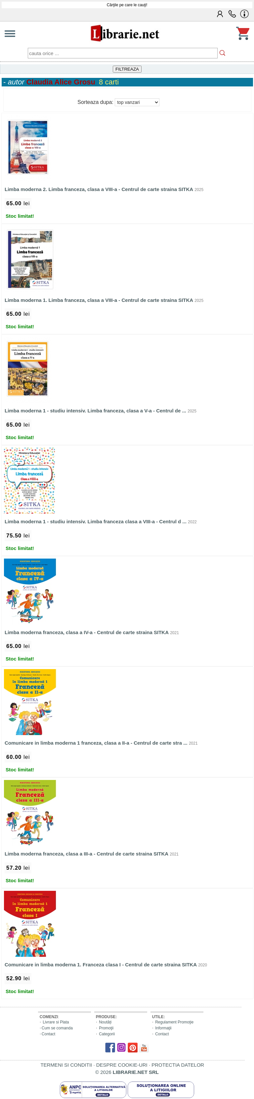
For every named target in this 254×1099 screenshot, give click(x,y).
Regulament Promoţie (174, 1022)
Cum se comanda (57, 1028)
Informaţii (163, 1028)
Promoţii (106, 1028)
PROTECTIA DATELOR (177, 1065)
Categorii (107, 1034)
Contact (48, 1034)
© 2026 (127, 1072)
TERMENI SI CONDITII (66, 1065)
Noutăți (105, 1022)
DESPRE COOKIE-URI (122, 1065)
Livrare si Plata (56, 1022)
